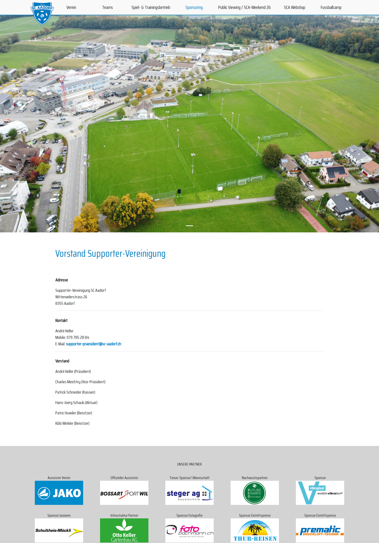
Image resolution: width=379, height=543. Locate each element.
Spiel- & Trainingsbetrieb (150, 7)
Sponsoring (194, 7)
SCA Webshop (294, 7)
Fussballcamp (331, 7)
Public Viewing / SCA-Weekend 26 (244, 7)
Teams (107, 7)
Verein (71, 7)
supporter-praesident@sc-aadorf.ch (93, 344)
